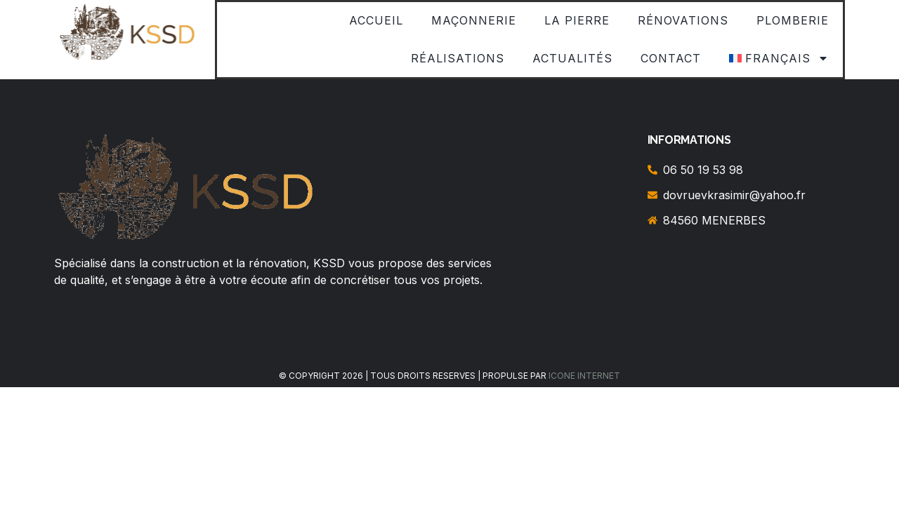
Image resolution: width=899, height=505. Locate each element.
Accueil (376, 20)
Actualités (572, 58)
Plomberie (792, 20)
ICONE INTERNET (584, 375)
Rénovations (683, 20)
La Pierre (577, 20)
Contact (671, 58)
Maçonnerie (473, 20)
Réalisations (457, 58)
